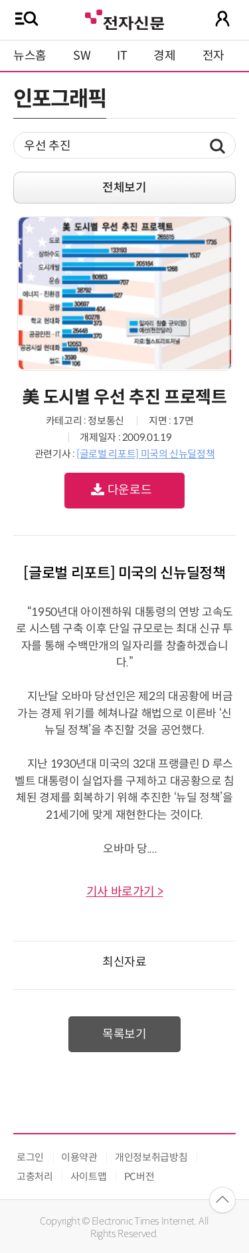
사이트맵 (88, 1176)
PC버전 (139, 1176)
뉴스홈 (29, 55)
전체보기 (124, 187)
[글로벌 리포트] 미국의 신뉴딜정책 (145, 454)
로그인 (30, 1157)
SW (81, 55)
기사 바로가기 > (124, 891)
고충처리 (35, 1176)
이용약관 (79, 1157)
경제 (164, 55)
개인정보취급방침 (151, 1157)
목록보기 (124, 1034)
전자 (213, 55)
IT (122, 55)
